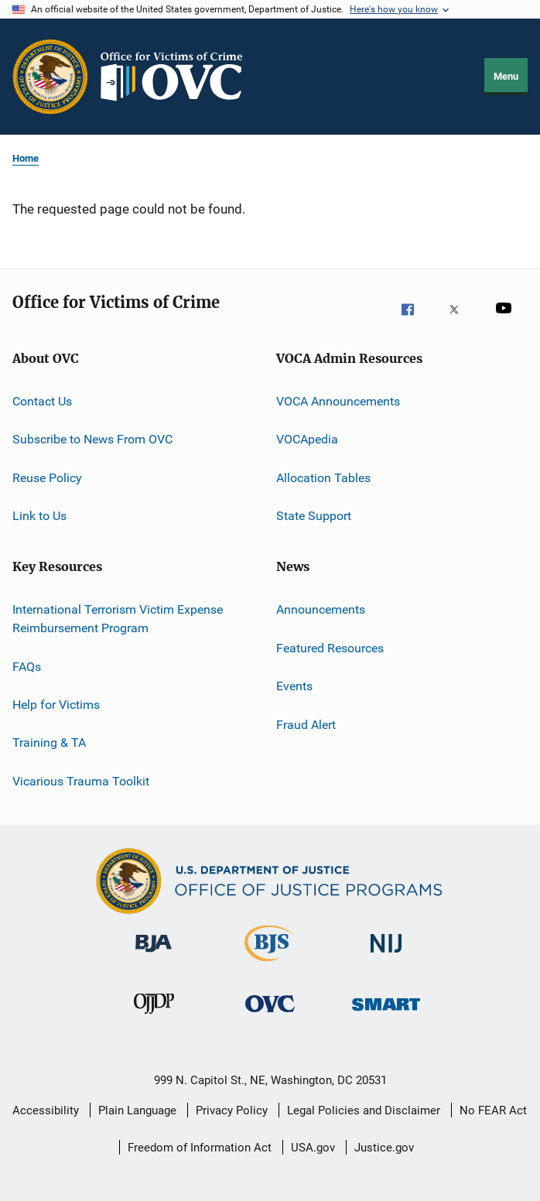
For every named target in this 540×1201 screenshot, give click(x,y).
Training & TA (49, 742)
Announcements (320, 609)
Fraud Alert (306, 724)
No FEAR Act (493, 1110)
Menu (506, 76)
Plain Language (137, 1110)
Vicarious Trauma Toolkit (80, 780)
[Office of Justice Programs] (50, 77)
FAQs (26, 666)
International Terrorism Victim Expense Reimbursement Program (117, 618)
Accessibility (45, 1110)
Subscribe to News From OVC (92, 439)
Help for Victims (56, 704)
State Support (313, 515)
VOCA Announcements (338, 401)
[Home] (178, 76)
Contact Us (42, 401)
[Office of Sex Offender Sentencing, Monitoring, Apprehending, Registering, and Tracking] (386, 1021)
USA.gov (313, 1148)
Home (25, 158)
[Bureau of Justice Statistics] (269, 964)
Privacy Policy (232, 1110)
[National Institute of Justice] (386, 960)
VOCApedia (307, 439)
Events (294, 686)
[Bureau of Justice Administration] (153, 960)
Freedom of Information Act (200, 1148)
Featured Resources (330, 648)
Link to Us (39, 515)
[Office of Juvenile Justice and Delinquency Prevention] (154, 1021)
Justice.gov (384, 1148)
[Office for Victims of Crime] (270, 1021)
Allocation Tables (323, 477)
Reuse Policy (47, 477)
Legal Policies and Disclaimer (363, 1110)
